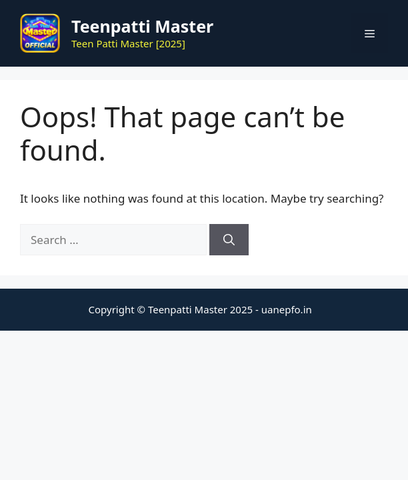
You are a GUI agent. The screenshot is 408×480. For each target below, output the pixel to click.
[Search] (229, 240)
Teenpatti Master (142, 26)
